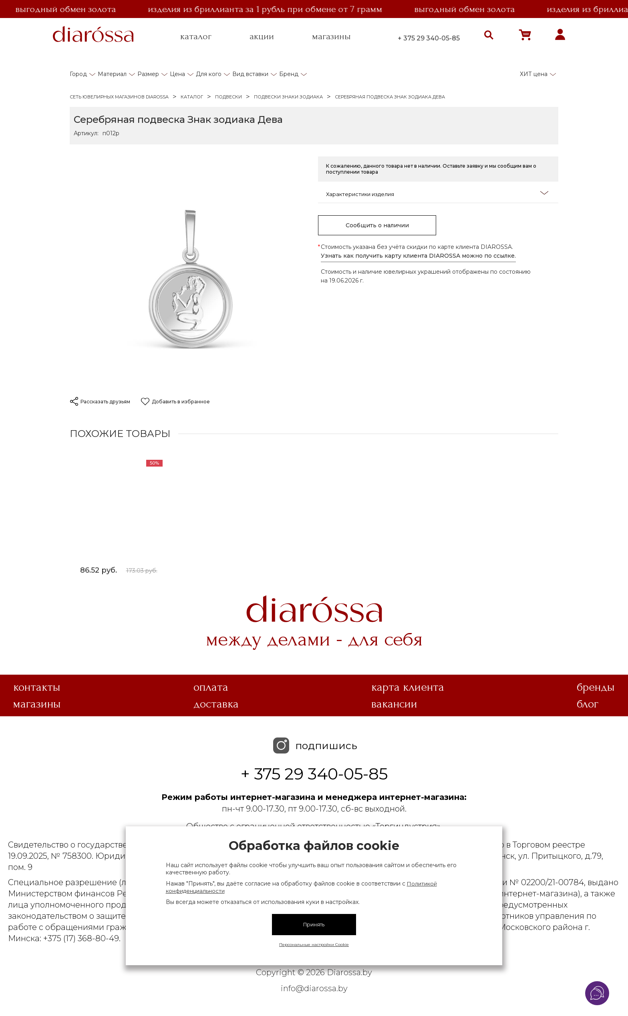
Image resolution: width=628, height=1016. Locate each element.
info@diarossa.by (314, 988)
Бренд (288, 74)
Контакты (36, 687)
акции (262, 36)
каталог (195, 36)
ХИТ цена (533, 74)
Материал (112, 74)
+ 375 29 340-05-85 (429, 38)
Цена (177, 74)
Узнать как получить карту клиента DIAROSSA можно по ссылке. (418, 255)
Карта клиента (407, 687)
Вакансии (394, 703)
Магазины (37, 703)
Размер (148, 74)
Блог (587, 703)
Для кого (208, 74)
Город (78, 74)
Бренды (596, 687)
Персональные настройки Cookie (314, 944)
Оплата (210, 687)
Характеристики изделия (437, 193)
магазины (331, 36)
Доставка (216, 703)
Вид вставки (250, 74)
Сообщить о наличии (377, 225)
